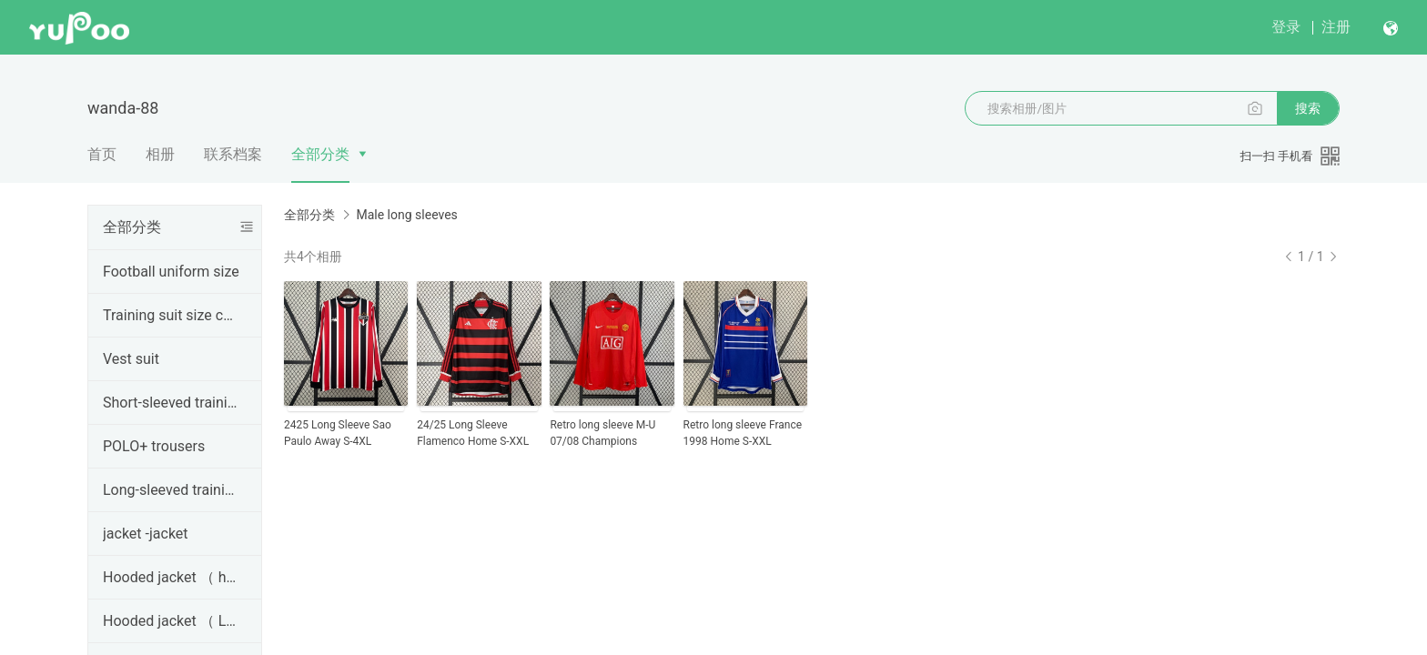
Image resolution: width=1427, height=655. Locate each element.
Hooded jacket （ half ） (171, 577)
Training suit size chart (171, 315)
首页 (101, 154)
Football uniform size (171, 271)
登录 (1285, 26)
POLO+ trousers (154, 446)
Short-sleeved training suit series (171, 402)
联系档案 (233, 154)
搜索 (1308, 108)
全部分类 (320, 154)
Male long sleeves (406, 214)
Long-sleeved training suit (171, 490)
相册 (160, 154)
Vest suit (131, 359)
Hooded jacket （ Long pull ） (171, 621)
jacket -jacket (145, 533)
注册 (1336, 26)
